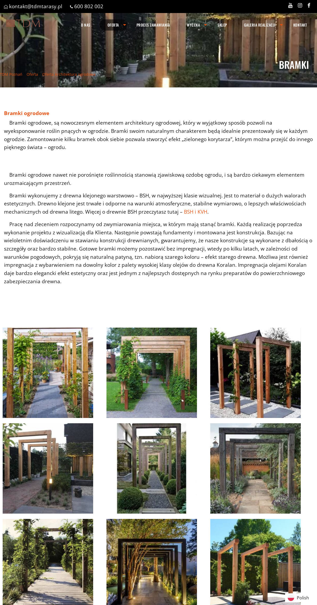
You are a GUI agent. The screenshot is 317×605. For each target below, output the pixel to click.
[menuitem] (85, 25)
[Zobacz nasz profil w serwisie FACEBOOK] (308, 5)
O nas (85, 25)
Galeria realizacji (260, 25)
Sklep (222, 25)
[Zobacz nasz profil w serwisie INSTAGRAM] (300, 5)
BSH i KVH (195, 211)
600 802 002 (88, 6)
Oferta (113, 25)
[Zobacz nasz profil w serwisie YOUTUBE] (290, 5)
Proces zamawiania (153, 25)
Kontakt (300, 25)
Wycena (193, 25)
